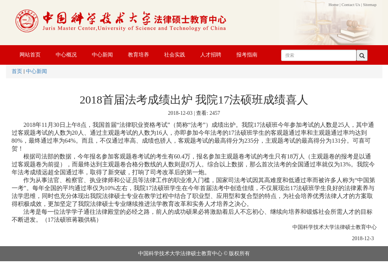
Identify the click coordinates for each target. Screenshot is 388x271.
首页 (17, 71)
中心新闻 (36, 71)
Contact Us (351, 4)
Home (334, 4)
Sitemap (369, 4)
